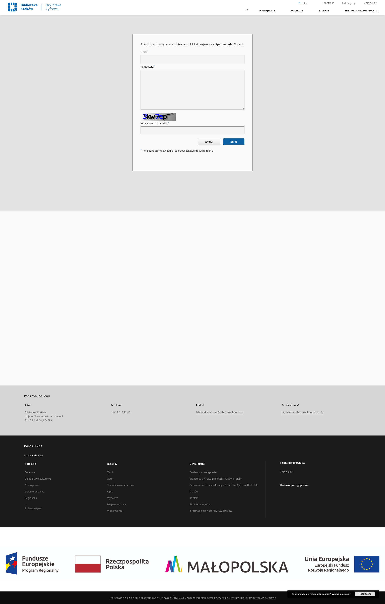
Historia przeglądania (361, 10)
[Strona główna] (246, 10)
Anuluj (209, 141)
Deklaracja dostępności (203, 472)
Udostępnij (349, 3)
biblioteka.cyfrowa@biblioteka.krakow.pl (219, 412)
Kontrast (329, 3)
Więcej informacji (341, 594)
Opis (110, 491)
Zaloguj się (370, 3)
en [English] (305, 3)
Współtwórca (115, 511)
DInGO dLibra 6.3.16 (173, 598)
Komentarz (148, 66)
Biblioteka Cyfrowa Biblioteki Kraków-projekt (215, 478)
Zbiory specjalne (34, 491)
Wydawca (112, 498)
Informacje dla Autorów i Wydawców (210, 511)
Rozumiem (365, 594)
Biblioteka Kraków (199, 504)
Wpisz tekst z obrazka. (155, 123)
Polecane (30, 472)
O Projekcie (267, 10)
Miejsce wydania (116, 504)
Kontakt (193, 498)
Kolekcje (297, 10)
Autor (110, 478)
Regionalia (31, 498)
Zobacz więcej (33, 508)
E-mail (145, 52)
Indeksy (323, 10)
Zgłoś (233, 141)
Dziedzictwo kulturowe (38, 478)
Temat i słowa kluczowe (121, 485)
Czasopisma (32, 485)
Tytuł (110, 472)
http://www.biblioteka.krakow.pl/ (303, 412)
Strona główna (33, 455)
